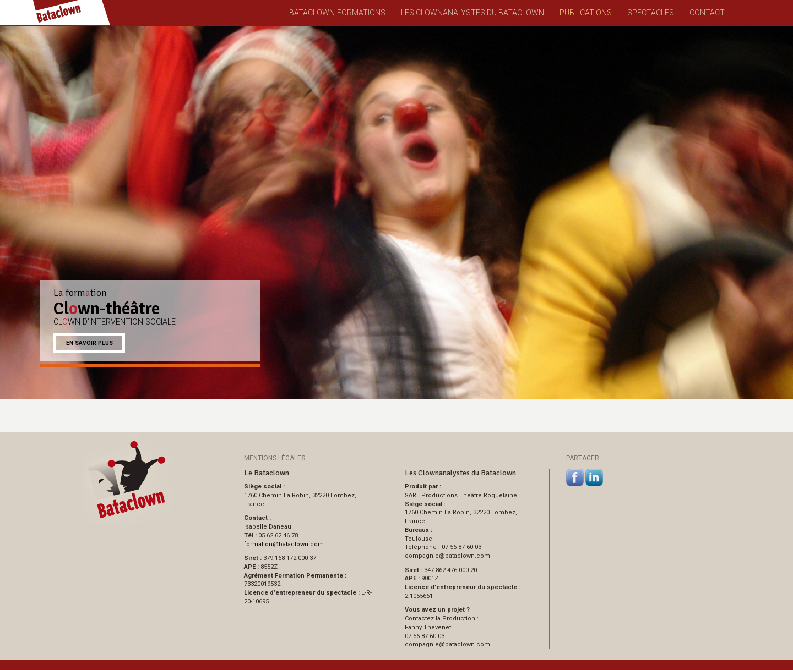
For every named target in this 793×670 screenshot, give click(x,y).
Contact (707, 12)
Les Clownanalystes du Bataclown (472, 12)
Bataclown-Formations (337, 12)
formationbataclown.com (284, 544)
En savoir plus (89, 343)
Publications (586, 12)
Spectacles (650, 12)
